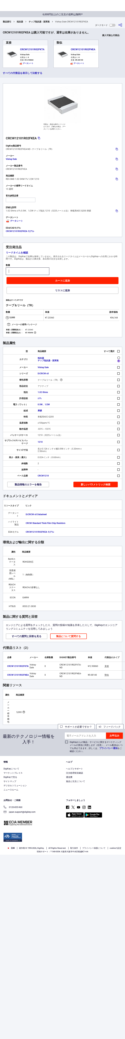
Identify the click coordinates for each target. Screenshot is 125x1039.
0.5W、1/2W (44, 404)
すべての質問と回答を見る (26, 636)
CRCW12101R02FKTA (32, 49)
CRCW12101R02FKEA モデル (20, 231)
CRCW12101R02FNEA (83, 49)
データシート (14, 221)
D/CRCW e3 (43, 373)
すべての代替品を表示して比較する (22, 73)
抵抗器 (20, 21)
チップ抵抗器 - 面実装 (39, 21)
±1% (40, 398)
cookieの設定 (115, 848)
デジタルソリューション (15, 785)
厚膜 (40, 410)
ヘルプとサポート (74, 769)
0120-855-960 (13, 807)
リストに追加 (62, 290)
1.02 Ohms (43, 392)
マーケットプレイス (13, 773)
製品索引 (7, 21)
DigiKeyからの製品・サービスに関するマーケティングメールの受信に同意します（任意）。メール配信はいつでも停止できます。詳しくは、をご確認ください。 (96, 746)
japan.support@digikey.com (20, 812)
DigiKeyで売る (10, 777)
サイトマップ (10, 781)
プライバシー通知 (108, 748)
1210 (40, 442)
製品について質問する (68, 636)
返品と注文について (75, 781)
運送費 (69, 777)
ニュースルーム (11, 790)
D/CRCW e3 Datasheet (36, 514)
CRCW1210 (43, 476)
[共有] (120, 25)
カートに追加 (62, 280)
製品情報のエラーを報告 (28, 484)
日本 (11, 848)
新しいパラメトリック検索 (95, 484)
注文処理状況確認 (74, 773)
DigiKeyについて (11, 769)
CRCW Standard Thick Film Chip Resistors (45, 523)
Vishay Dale (11, 159)
